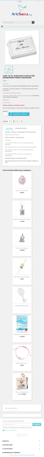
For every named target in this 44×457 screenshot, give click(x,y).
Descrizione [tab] (9, 128)
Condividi (9, 121)
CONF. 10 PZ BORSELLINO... (22, 392)
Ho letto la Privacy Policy (10, 430)
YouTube (22, 434)
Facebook (18, 434)
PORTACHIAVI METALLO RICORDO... (22, 219)
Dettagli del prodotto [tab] (21, 128)
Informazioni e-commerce (11, 452)
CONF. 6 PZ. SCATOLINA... (22, 190)
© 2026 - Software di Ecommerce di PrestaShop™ (22, 455)
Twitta (13, 121)
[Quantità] (4, 114)
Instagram (25, 434)
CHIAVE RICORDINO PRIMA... (22, 305)
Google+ (17, 121)
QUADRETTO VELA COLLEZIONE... (22, 334)
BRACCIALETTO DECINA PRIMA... (22, 277)
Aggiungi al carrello (19, 114)
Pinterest (21, 121)
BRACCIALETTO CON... (22, 363)
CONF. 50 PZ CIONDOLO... (22, 248)
